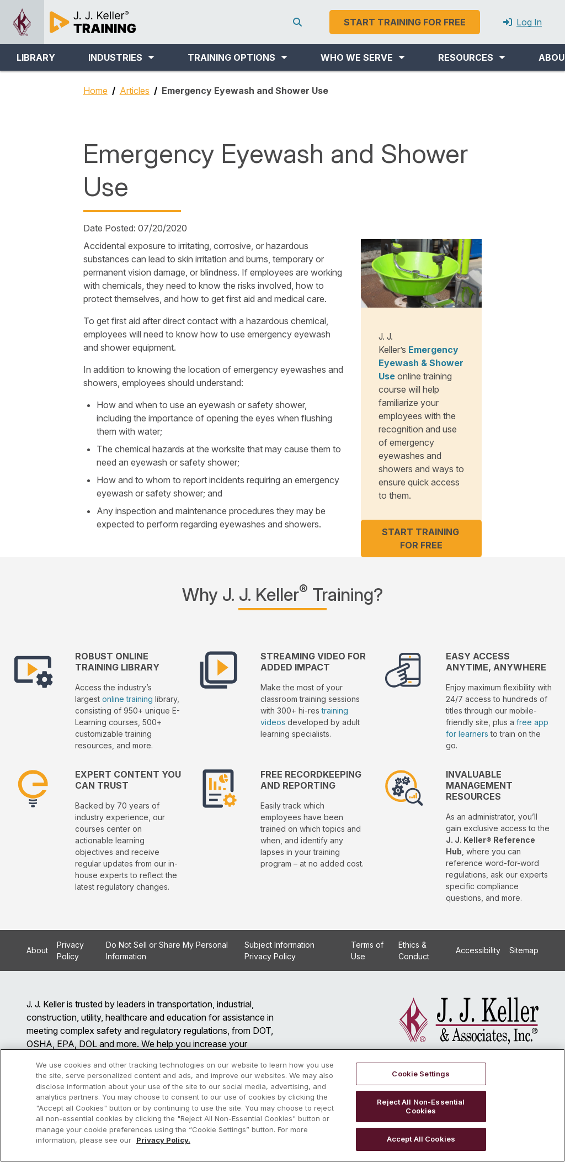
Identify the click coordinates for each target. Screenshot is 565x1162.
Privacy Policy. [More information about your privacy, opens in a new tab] (163, 1139)
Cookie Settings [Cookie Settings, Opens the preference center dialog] (421, 1073)
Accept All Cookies (421, 1138)
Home (95, 90)
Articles (135, 90)
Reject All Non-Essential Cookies (421, 1106)
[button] (121, 57)
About (37, 950)
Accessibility (478, 950)
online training (127, 699)
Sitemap (524, 950)
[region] (282, 1105)
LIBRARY (36, 57)
